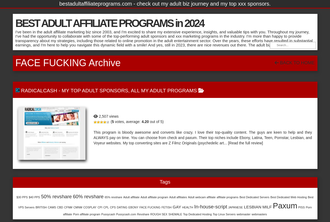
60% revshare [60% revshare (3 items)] (88, 196)
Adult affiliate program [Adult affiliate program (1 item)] (154, 197)
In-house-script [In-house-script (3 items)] (210, 206)
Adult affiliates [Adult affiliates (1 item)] (178, 197)
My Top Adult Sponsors (95, 90)
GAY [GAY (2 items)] (177, 207)
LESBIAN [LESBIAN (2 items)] (252, 207)
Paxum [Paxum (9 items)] (285, 205)
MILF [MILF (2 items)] (267, 207)
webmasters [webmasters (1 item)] (259, 214)
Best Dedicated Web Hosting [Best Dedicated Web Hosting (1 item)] (288, 197)
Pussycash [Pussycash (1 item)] (108, 214)
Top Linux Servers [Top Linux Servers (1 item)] (224, 214)
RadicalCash (39, 90)
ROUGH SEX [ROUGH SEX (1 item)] (159, 214)
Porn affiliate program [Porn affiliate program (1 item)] (86, 214)
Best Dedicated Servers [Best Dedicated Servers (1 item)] (254, 197)
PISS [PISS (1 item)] (301, 207)
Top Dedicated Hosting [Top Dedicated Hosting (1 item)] (197, 214)
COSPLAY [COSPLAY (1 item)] (90, 207)
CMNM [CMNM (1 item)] (77, 207)
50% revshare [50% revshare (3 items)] (56, 196)
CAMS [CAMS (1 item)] (52, 207)
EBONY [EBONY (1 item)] (133, 207)
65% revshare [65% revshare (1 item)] (113, 197)
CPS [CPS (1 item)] (113, 207)
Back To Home (295, 62)
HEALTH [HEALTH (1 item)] (187, 207)
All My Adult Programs (164, 90)
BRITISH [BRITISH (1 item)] (41, 207)
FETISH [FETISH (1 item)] (166, 207)
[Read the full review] (245, 143)
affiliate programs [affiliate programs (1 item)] (228, 197)
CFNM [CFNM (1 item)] (68, 207)
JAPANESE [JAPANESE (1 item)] (235, 207)
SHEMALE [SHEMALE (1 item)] (175, 214)
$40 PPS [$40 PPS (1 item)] (34, 197)
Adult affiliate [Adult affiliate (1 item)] (131, 197)
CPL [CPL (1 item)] (106, 207)
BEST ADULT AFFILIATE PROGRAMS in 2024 (109, 23)
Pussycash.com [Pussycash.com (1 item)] (126, 214)
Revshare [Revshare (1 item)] (143, 214)
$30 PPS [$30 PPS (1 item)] (22, 197)
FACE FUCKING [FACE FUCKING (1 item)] (150, 207)
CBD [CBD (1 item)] (60, 207)
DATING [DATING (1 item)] (122, 207)
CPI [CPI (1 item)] (100, 207)
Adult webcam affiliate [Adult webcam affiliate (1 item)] (201, 197)
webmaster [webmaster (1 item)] (243, 214)
